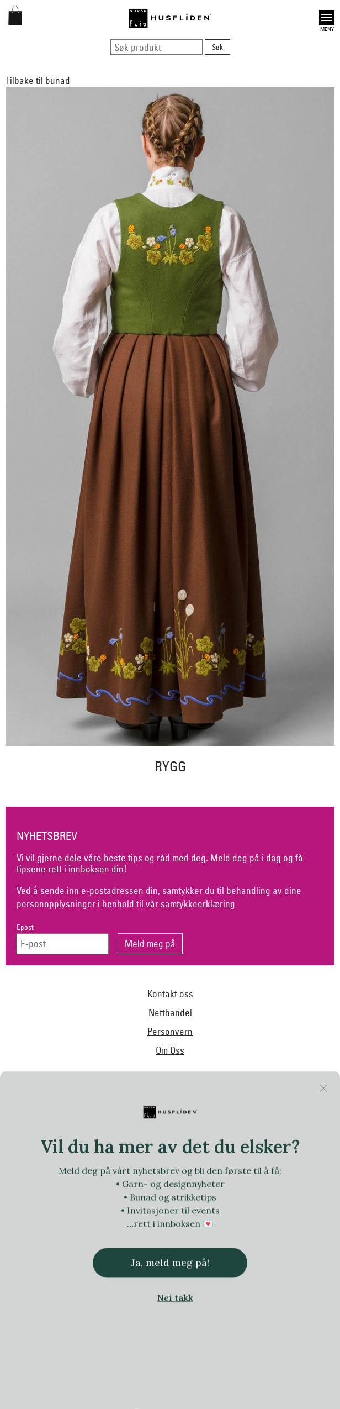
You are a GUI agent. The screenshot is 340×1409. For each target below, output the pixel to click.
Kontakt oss (170, 994)
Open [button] (326, 17)
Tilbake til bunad (38, 80)
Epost (25, 927)
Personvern (170, 1031)
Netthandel (170, 1012)
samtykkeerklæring (198, 903)
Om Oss (170, 1050)
